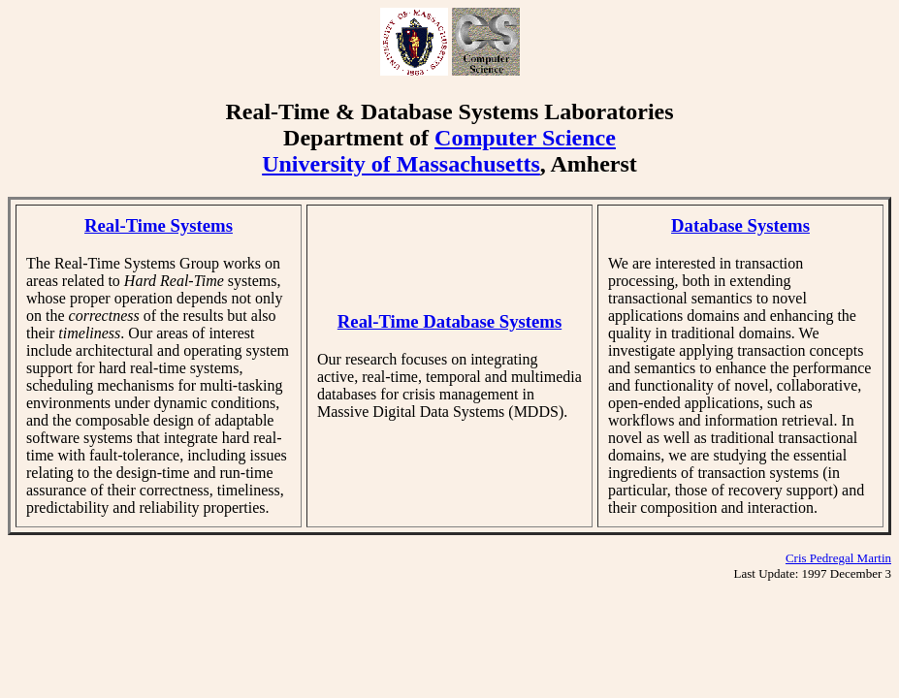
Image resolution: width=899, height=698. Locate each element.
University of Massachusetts (401, 163)
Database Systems (740, 225)
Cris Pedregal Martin (838, 558)
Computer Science (525, 137)
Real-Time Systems (158, 225)
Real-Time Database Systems (449, 321)
